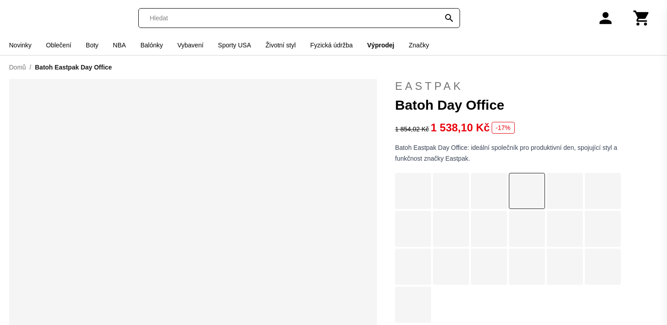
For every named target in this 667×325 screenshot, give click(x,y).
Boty (92, 45)
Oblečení (58, 45)
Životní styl (280, 45)
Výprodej (381, 45)
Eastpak (526, 86)
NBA (119, 45)
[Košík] (642, 18)
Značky (419, 45)
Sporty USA (234, 45)
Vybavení (190, 45)
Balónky (152, 45)
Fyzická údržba (331, 45)
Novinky (20, 45)
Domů (17, 67)
